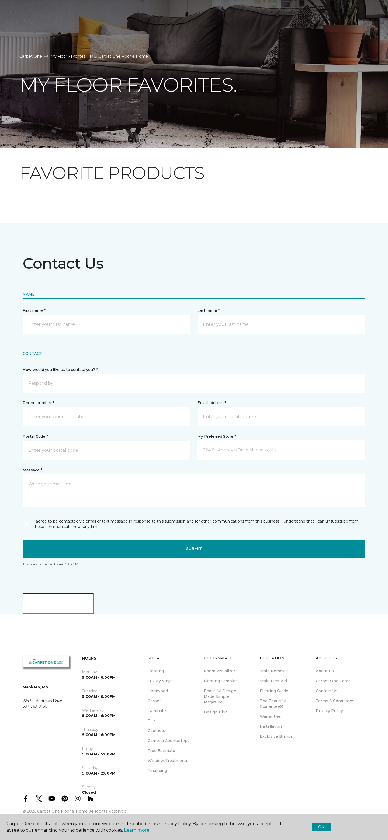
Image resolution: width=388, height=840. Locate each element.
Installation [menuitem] (271, 726)
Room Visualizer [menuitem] (219, 670)
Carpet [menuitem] (154, 700)
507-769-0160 (104, 9)
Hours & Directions (266, 23)
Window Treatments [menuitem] (168, 760)
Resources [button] (67, 23)
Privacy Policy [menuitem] (329, 710)
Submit (194, 548)
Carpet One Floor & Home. (62, 811)
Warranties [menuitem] (270, 716)
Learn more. (137, 830)
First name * (34, 310)
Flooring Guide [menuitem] (274, 690)
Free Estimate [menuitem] (161, 750)
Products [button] (31, 23)
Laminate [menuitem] (157, 710)
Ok (321, 826)
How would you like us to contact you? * (60, 370)
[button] (356, 23)
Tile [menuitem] (151, 720)
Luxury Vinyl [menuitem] (160, 680)
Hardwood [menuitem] (158, 690)
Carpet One (30, 56)
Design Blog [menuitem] (216, 712)
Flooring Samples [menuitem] (221, 680)
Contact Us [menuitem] (326, 690)
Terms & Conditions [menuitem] (335, 700)
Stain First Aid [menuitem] (273, 680)
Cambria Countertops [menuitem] (169, 740)
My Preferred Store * (216, 436)
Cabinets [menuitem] (156, 730)
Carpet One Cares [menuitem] (333, 680)
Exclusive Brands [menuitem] (276, 736)
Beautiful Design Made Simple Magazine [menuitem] (220, 696)
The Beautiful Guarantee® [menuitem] (273, 703)
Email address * (211, 403)
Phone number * (38, 403)
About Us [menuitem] (325, 670)
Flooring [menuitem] (156, 670)
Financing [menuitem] (157, 770)
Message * (32, 470)
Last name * (208, 310)
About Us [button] (101, 23)
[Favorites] (362, 23)
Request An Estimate (323, 23)
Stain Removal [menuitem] (274, 670)
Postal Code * (35, 436)
